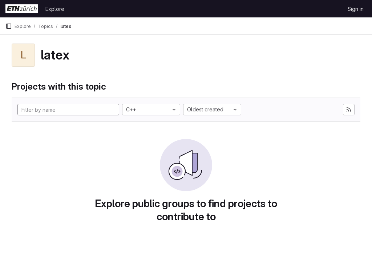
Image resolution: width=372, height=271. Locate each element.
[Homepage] (22, 9)
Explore (54, 9)
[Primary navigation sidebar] (9, 26)
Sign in (356, 9)
